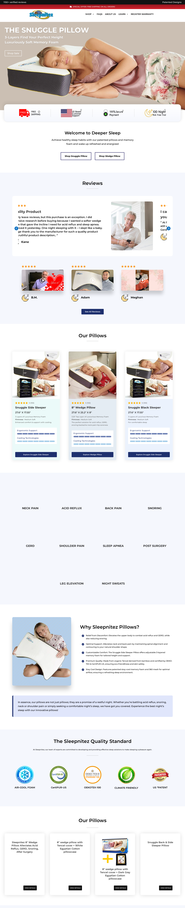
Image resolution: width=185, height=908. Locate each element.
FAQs (99, 15)
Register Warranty (142, 15)
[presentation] (16, 230)
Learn (123, 15)
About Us (110, 15)
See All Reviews (92, 313)
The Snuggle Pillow (47, 30)
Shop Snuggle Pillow (69, 157)
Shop (89, 15)
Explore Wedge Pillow (92, 456)
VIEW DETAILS (25, 889)
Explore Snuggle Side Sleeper (36, 456)
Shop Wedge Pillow (116, 157)
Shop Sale (13, 53)
